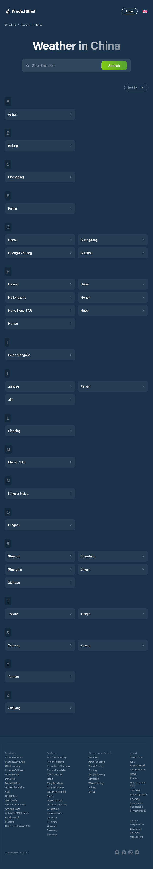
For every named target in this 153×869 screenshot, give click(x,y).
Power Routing (55, 761)
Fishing (92, 770)
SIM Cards (11, 800)
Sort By (136, 87)
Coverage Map (138, 794)
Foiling (92, 787)
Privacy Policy (138, 810)
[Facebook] (124, 852)
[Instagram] (130, 852)
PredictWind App (15, 761)
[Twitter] (137, 852)
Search (114, 65)
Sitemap (135, 798)
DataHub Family (14, 787)
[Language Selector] (145, 11)
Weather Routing (56, 757)
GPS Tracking (54, 774)
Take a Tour (137, 757)
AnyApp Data (12, 808)
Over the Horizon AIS (17, 825)
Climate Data (54, 812)
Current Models (56, 770)
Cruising (93, 757)
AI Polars (52, 821)
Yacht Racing (95, 765)
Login (130, 11)
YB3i (7, 791)
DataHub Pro (12, 783)
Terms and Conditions (136, 804)
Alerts (50, 795)
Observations (55, 800)
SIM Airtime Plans (15, 804)
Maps (50, 778)
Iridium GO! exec (15, 770)
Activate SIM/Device (17, 812)
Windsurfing (95, 783)
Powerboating (96, 761)
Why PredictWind (137, 763)
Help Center (137, 824)
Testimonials (137, 769)
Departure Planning (58, 765)
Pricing (134, 777)
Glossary (52, 830)
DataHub (10, 778)
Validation (53, 808)
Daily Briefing (55, 783)
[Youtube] (117, 852)
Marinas (51, 825)
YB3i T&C (135, 790)
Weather (10, 25)
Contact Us (136, 836)
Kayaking (93, 778)
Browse (25, 25)
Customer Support (136, 830)
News (133, 773)
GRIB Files (11, 795)
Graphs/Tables (55, 787)
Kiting (91, 791)
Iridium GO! (12, 774)
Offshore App (13, 765)
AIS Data (52, 817)
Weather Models (56, 791)
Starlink (9, 821)
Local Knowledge (56, 804)
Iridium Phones (14, 757)
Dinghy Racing (96, 774)
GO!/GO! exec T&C (138, 784)
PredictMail (12, 817)
